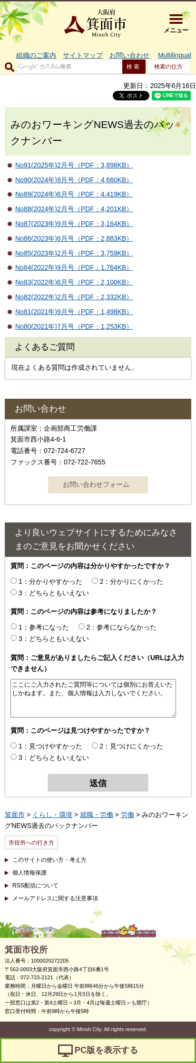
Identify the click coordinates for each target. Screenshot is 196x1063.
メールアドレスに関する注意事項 (55, 898)
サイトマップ (83, 55)
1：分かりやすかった (50, 581)
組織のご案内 (36, 55)
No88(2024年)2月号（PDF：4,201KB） (74, 209)
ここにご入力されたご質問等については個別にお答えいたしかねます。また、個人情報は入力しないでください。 (93, 698)
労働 (127, 814)
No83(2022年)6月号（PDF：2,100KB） (74, 282)
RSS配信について (35, 885)
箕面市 (15, 814)
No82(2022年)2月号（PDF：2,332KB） (74, 297)
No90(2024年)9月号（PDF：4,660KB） (74, 180)
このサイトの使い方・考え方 (49, 859)
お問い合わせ (129, 55)
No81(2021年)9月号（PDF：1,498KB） (74, 311)
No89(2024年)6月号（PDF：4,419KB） (74, 194)
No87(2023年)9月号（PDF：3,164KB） (74, 223)
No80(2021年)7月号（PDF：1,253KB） (74, 326)
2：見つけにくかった (132, 746)
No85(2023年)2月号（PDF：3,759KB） (74, 253)
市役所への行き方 (31, 842)
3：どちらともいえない (54, 593)
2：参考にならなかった (122, 627)
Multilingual (174, 55)
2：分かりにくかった (132, 581)
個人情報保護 (29, 872)
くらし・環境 (52, 814)
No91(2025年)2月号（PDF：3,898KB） (74, 165)
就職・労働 (96, 814)
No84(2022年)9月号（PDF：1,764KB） (74, 267)
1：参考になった (44, 627)
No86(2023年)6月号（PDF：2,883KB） (74, 238)
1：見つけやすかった (50, 746)
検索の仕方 (168, 66)
